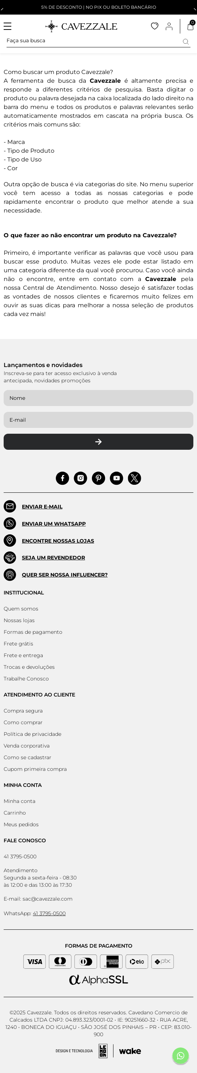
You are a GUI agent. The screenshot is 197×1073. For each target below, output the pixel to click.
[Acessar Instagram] (80, 478)
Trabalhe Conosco (26, 678)
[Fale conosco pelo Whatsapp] (180, 1056)
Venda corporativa (27, 745)
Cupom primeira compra (35, 769)
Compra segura (23, 710)
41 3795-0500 (20, 856)
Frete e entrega (23, 655)
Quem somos (21, 608)
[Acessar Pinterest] (98, 478)
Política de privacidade (32, 734)
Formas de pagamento (33, 632)
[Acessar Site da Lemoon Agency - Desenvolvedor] (98, 1051)
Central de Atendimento (59, 287)
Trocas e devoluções (29, 667)
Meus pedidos (21, 824)
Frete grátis (18, 643)
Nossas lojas (19, 620)
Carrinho (15, 812)
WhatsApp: (35, 913)
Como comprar (23, 722)
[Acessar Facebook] (62, 478)
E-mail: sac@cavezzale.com (38, 899)
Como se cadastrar (27, 757)
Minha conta (19, 801)
